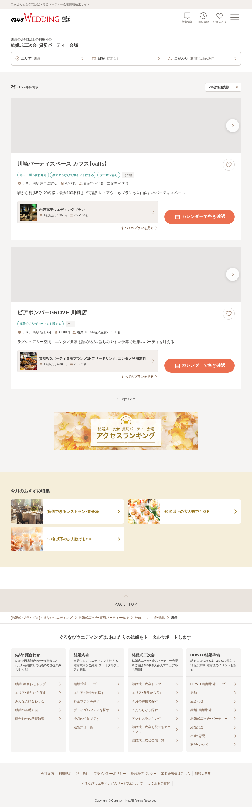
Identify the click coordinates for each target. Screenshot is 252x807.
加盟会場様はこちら (175, 773)
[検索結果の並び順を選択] (223, 87)
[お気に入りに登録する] (229, 165)
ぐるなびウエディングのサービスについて (112, 783)
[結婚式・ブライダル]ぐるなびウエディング (42, 618)
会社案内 (47, 773)
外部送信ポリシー (143, 773)
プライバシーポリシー (110, 773)
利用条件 (82, 773)
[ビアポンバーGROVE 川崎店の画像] (126, 274)
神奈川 (139, 618)
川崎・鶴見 (157, 618)
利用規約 (65, 773)
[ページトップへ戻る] (126, 600)
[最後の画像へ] (232, 125)
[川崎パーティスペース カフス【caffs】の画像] (126, 125)
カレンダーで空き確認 (199, 217)
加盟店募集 (203, 773)
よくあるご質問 (159, 783)
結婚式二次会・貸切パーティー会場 (104, 618)
